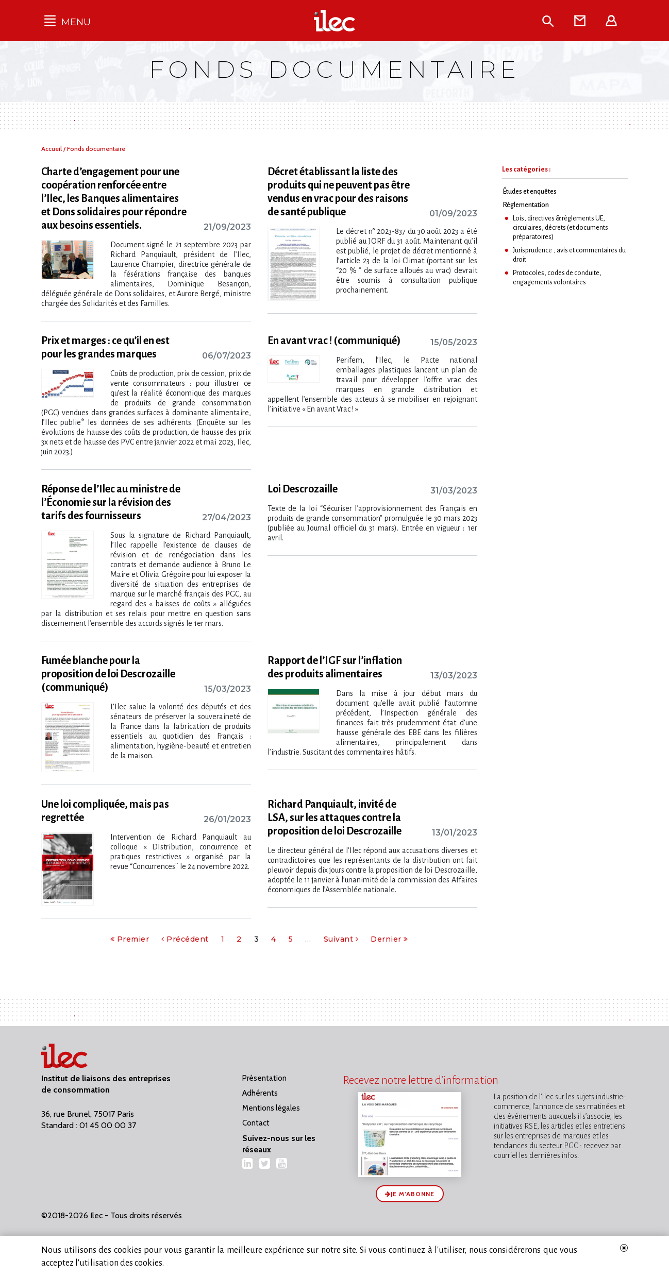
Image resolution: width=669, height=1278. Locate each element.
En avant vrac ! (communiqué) (334, 340)
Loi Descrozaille (302, 489)
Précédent (185, 939)
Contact (256, 1123)
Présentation (264, 1078)
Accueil (52, 148)
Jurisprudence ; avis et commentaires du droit (569, 254)
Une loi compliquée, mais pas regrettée (105, 810)
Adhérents (260, 1093)
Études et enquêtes (530, 191)
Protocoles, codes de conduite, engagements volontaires (557, 277)
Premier (129, 939)
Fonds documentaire (96, 148)
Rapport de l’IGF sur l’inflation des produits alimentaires (334, 667)
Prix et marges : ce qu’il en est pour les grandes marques (105, 347)
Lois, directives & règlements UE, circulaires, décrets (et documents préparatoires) (560, 227)
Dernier (389, 939)
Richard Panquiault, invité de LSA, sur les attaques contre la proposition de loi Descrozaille (334, 817)
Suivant (341, 939)
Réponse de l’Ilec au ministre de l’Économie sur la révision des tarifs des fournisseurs (110, 502)
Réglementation (526, 205)
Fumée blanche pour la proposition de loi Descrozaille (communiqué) (108, 674)
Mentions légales (271, 1108)
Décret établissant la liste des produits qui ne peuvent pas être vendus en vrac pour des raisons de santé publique (338, 191)
